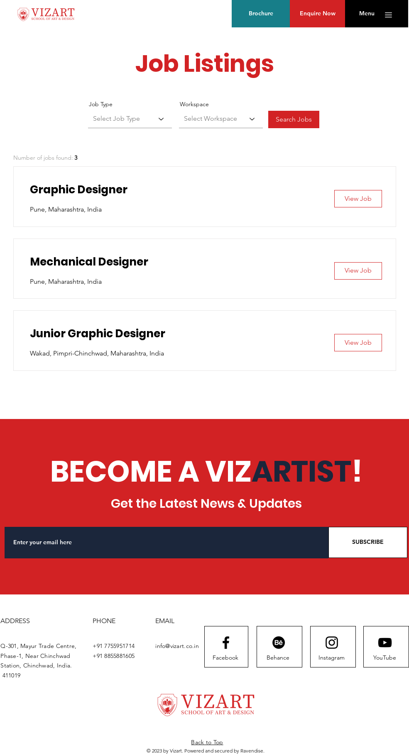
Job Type (101, 104)
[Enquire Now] (317, 13)
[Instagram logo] (331, 642)
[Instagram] (331, 658)
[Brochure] (261, 13)
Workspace (194, 104)
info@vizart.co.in (177, 646)
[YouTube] (385, 658)
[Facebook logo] (226, 642)
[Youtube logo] (385, 642)
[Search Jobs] (293, 119)
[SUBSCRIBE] (367, 542)
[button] (366, 13)
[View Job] (358, 198)
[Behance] (278, 658)
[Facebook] (225, 658)
